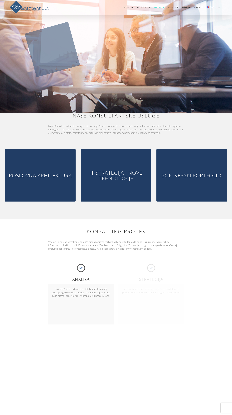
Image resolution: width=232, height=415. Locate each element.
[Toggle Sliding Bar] (219, 7)
